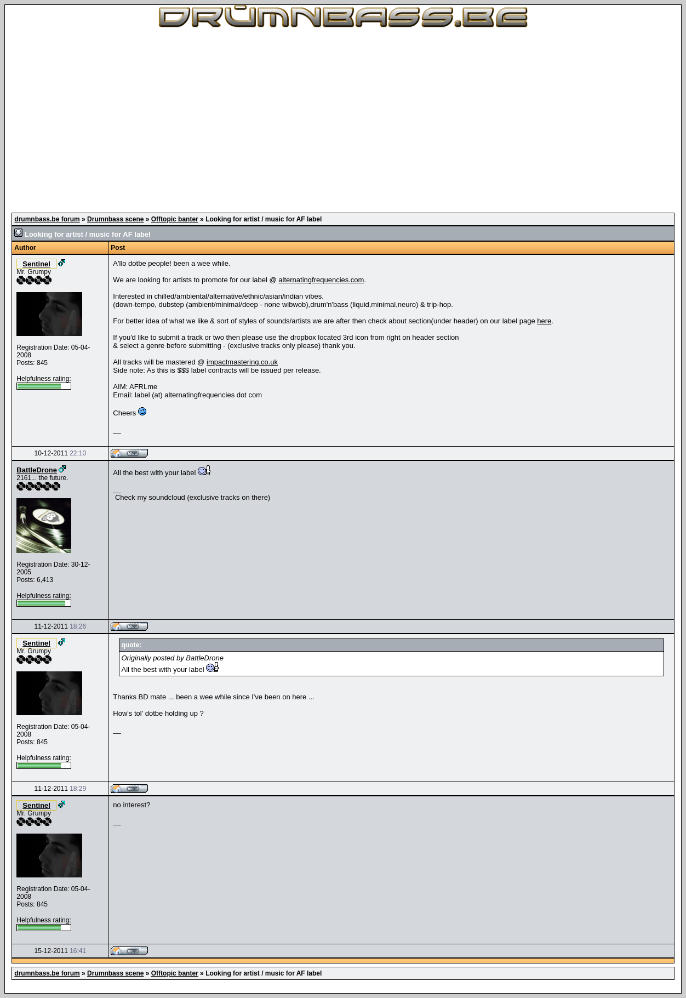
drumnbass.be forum (46, 219)
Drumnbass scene (115, 219)
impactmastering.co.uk (242, 362)
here (544, 321)
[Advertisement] (343, 120)
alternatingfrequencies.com (321, 280)
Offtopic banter (174, 219)
